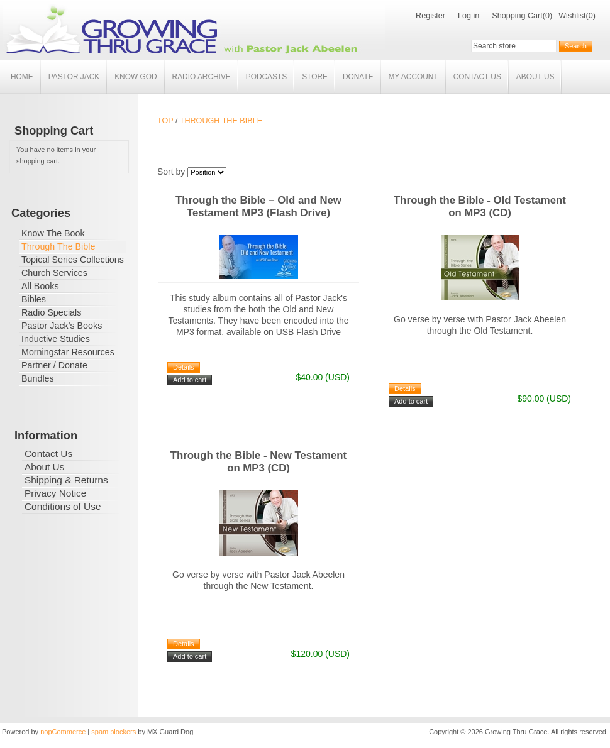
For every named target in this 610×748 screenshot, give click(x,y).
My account (413, 76)
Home (22, 76)
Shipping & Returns (66, 480)
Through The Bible (58, 246)
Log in (468, 15)
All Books (40, 286)
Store (315, 76)
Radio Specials (51, 312)
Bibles (33, 299)
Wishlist (571, 15)
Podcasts (266, 76)
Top (165, 120)
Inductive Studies (55, 339)
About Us (535, 76)
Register (430, 15)
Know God (135, 76)
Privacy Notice (55, 493)
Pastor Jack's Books (61, 326)
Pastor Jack (74, 76)
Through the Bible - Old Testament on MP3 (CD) (480, 206)
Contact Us (477, 76)
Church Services (54, 273)
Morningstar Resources (67, 352)
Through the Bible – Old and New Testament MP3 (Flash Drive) (258, 206)
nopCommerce (63, 731)
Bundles (37, 378)
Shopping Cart (517, 15)
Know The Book (53, 233)
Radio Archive (201, 76)
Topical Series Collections (72, 260)
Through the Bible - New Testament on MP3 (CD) (258, 461)
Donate (358, 76)
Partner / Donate (54, 365)
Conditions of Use (63, 506)
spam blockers (113, 731)
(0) (547, 15)
